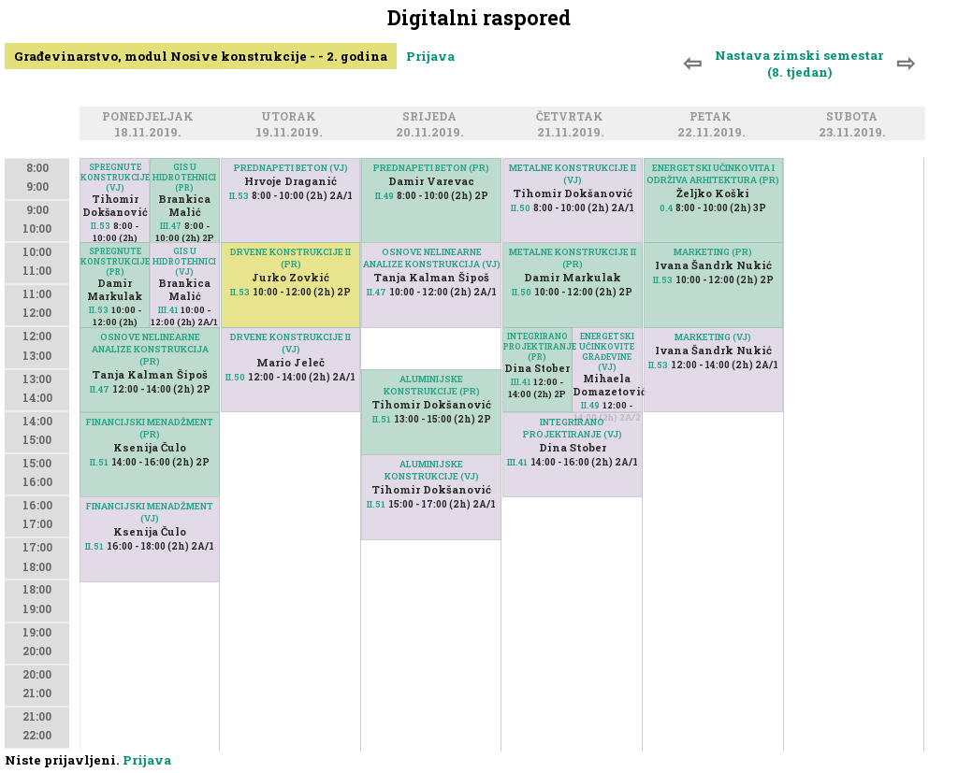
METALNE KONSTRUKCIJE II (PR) (572, 258)
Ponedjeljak (150, 117)
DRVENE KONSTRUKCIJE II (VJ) (290, 343)
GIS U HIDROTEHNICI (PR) (184, 177)
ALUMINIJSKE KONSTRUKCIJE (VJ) (432, 470)
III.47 (170, 226)
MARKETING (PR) (713, 252)
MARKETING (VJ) (713, 337)
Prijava (430, 56)
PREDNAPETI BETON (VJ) (291, 168)
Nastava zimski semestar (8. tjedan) (799, 63)
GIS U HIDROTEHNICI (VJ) (184, 261)
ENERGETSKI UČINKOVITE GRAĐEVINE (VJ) (606, 351)
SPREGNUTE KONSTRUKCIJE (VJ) (114, 177)
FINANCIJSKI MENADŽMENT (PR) (149, 428)
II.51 (99, 462)
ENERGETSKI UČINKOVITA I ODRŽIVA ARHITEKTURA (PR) (712, 174)
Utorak (291, 117)
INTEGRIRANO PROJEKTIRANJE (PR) (537, 346)
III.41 (168, 310)
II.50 (235, 377)
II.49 (384, 196)
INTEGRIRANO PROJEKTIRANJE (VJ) (572, 428)
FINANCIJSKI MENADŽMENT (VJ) (149, 512)
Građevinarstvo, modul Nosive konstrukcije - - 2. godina (200, 56)
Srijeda (432, 117)
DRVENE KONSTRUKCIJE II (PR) (290, 258)
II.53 (100, 226)
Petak (713, 117)
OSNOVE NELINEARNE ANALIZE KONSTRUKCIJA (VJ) (432, 258)
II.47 (99, 389)
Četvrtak (572, 117)
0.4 (666, 208)
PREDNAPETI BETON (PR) (431, 168)
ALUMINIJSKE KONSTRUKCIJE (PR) (432, 385)
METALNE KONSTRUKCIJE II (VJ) (572, 174)
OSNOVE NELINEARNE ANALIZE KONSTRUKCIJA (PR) (150, 349)
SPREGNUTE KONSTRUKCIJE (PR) (114, 261)
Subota (854, 117)
